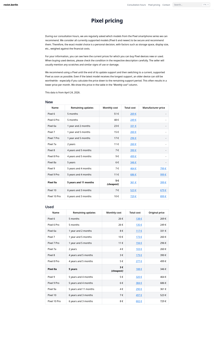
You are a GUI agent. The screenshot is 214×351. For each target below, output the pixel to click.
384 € (139, 283)
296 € (133, 138)
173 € (139, 237)
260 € (133, 132)
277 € (139, 261)
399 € (163, 182)
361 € (133, 182)
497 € (139, 295)
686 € (133, 174)
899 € (163, 196)
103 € (139, 249)
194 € (139, 243)
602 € (139, 301)
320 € (139, 277)
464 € (133, 168)
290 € (139, 289)
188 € (139, 269)
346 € (133, 162)
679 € (163, 190)
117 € (139, 230)
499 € (133, 156)
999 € (163, 174)
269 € (133, 113)
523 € (133, 190)
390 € (133, 150)
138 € (139, 218)
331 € (133, 126)
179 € (139, 255)
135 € (139, 224)
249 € (133, 119)
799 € (163, 168)
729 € (133, 196)
